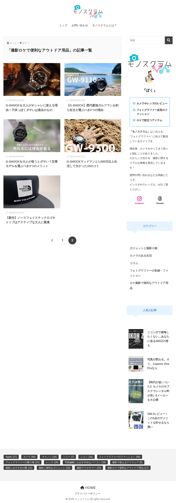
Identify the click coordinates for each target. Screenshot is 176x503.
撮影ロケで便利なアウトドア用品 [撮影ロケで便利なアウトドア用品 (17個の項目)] (128, 467)
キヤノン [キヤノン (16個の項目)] (49, 456)
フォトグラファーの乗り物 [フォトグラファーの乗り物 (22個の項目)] (23, 462)
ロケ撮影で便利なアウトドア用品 (149, 285)
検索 (169, 40)
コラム (134, 263)
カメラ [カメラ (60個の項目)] (29, 456)
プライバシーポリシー (87, 493)
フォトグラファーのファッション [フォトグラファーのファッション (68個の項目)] (119, 456)
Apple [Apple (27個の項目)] (11, 456)
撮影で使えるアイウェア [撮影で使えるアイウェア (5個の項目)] (127, 462)
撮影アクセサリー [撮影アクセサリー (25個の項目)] (89, 467)
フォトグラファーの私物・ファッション (149, 273)
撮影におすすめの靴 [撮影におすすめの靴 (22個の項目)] (19, 467)
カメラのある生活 (141, 255)
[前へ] (52, 240)
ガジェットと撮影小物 (143, 248)
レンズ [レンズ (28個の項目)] (52, 462)
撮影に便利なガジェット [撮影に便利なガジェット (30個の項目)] (54, 467)
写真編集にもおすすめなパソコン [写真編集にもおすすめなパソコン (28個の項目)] (85, 462)
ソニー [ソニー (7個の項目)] (68, 456)
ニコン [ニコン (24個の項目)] (86, 456)
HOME (88, 488)
